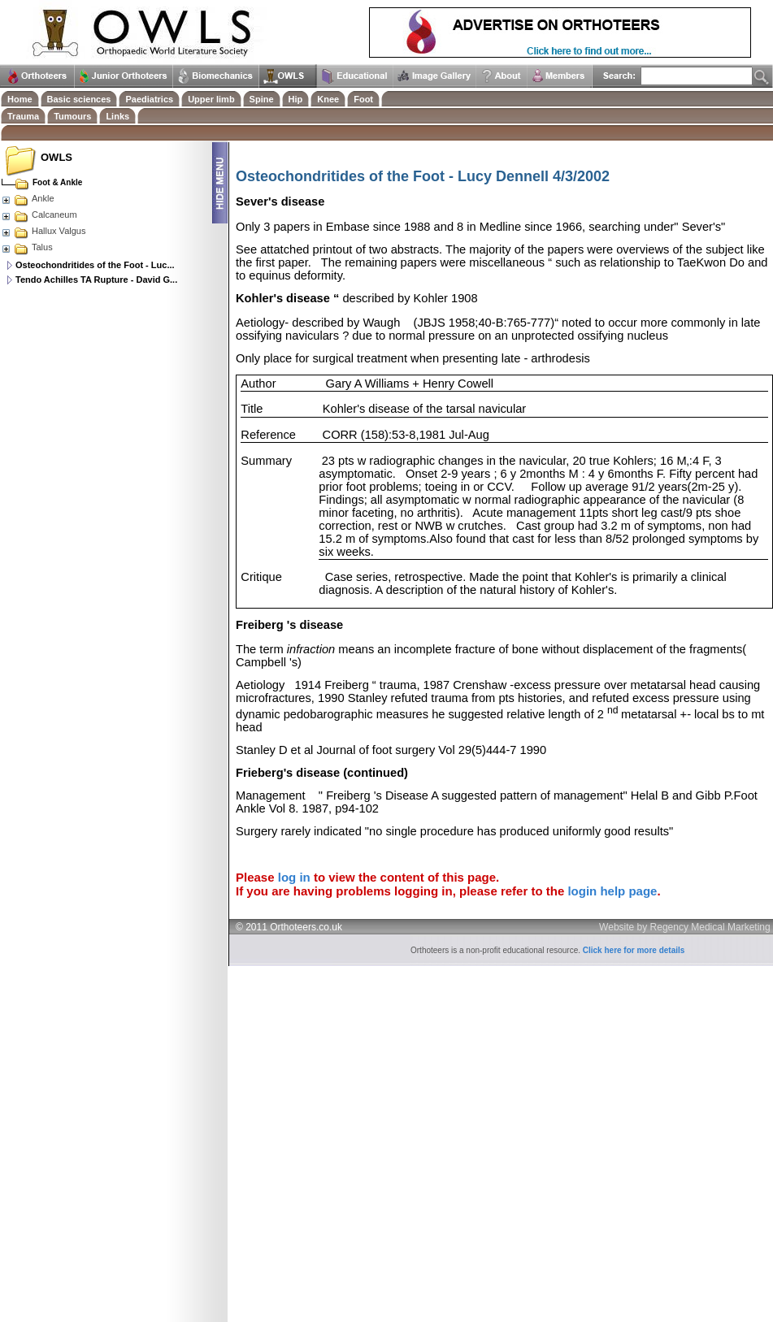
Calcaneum (39, 214)
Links (117, 116)
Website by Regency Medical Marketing (685, 927)
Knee (328, 99)
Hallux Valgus (43, 231)
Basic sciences (79, 99)
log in (294, 877)
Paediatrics (149, 99)
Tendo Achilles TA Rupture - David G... (96, 279)
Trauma (23, 116)
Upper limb (211, 99)
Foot (363, 99)
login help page (612, 891)
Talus (27, 247)
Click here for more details (634, 950)
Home (20, 99)
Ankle (27, 198)
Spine (262, 99)
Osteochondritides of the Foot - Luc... (95, 265)
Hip (296, 99)
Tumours (72, 116)
